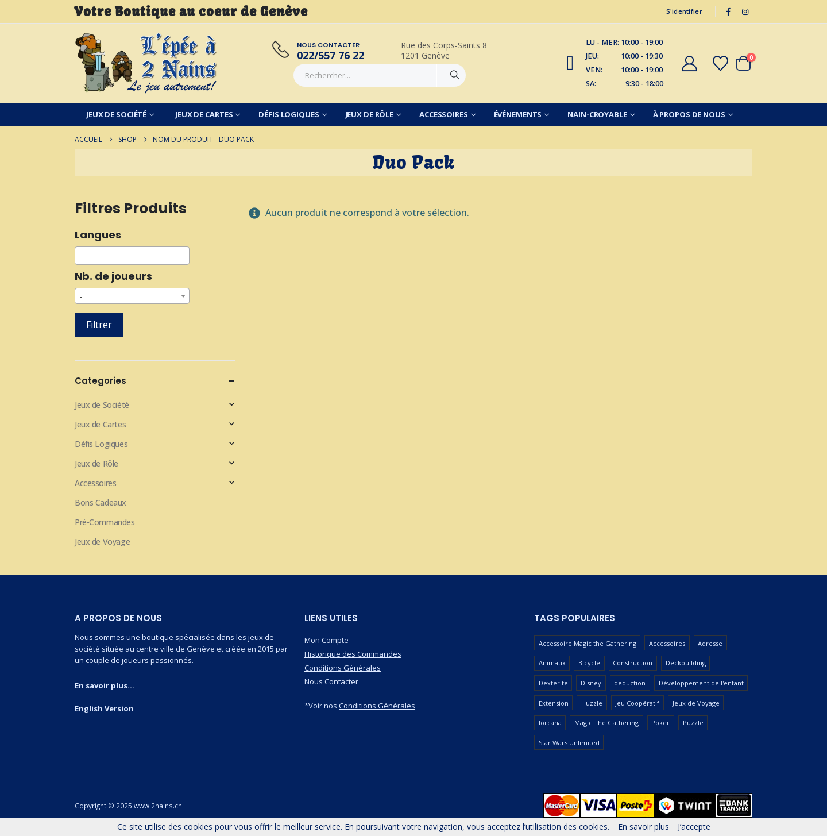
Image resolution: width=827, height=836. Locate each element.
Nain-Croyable (597, 114)
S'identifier (684, 11)
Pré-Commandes (105, 522)
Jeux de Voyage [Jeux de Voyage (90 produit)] (696, 703)
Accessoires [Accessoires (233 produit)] (667, 643)
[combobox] (132, 255)
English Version (104, 708)
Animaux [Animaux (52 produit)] (552, 662)
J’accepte (694, 826)
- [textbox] (81, 296)
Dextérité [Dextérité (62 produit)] (553, 683)
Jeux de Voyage (102, 541)
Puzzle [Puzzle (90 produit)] (693, 722)
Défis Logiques (288, 114)
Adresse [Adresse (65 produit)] (710, 643)
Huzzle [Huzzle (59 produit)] (591, 703)
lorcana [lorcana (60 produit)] (550, 722)
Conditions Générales (342, 667)
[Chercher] (455, 75)
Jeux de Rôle (369, 114)
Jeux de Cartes (204, 114)
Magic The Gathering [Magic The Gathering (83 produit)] (606, 722)
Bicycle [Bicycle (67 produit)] (589, 662)
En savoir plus (643, 826)
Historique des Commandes (352, 654)
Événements (518, 114)
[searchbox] (81, 256)
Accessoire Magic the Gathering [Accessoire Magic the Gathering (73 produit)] (587, 643)
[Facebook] (728, 11)
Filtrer (99, 324)
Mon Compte (326, 640)
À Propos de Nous (689, 114)
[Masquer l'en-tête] (146, 63)
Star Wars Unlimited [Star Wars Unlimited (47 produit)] (569, 742)
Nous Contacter (331, 681)
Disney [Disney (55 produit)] (591, 683)
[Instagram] (744, 11)
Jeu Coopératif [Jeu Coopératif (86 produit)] (637, 703)
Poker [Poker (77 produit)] (660, 722)
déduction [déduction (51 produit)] (630, 683)
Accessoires (443, 114)
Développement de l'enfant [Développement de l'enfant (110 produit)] (701, 683)
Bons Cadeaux (100, 502)
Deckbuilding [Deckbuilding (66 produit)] (686, 662)
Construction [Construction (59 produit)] (632, 662)
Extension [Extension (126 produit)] (554, 703)
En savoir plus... (104, 685)
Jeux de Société (116, 114)
